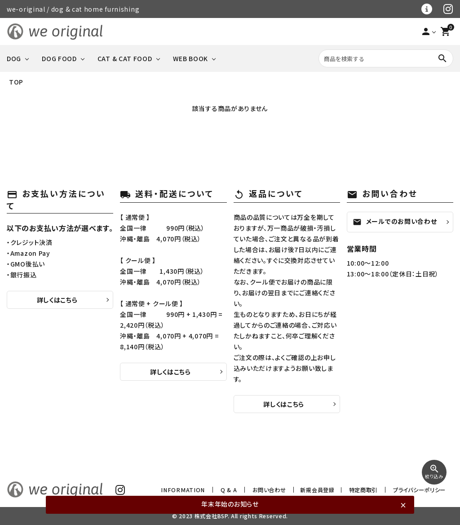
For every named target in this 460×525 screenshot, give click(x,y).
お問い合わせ (275, 490)
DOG (14, 58)
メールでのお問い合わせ (395, 222)
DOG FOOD (59, 58)
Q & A (238, 490)
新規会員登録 (322, 490)
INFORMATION (197, 490)
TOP (16, 81)
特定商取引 (367, 490)
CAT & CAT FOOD (124, 58)
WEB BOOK (190, 58)
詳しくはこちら (57, 299)
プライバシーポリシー (420, 490)
